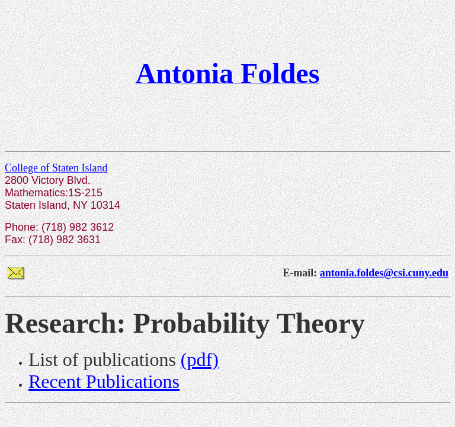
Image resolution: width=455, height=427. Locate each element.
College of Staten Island (56, 168)
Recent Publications (104, 381)
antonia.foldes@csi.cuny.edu (384, 273)
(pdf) (200, 359)
